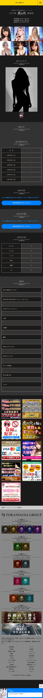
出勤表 (11, 649)
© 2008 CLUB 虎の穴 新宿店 (21, 675)
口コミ (31, 671)
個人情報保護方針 (11, 667)
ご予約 (11, 658)
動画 (11, 653)
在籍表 (31, 649)
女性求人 (31, 667)
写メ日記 (31, 669)
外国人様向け (31, 662)
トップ (31, 647)
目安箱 (11, 664)
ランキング (31, 653)
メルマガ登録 (11, 660)
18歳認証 (11, 647)
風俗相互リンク (31, 664)
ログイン (31, 658)
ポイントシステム (31, 660)
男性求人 (11, 669)
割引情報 (31, 655)
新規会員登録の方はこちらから (21, 203)
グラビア (31, 651)
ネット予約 (11, 671)
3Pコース (11, 662)
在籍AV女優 (11, 651)
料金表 (11, 655)
